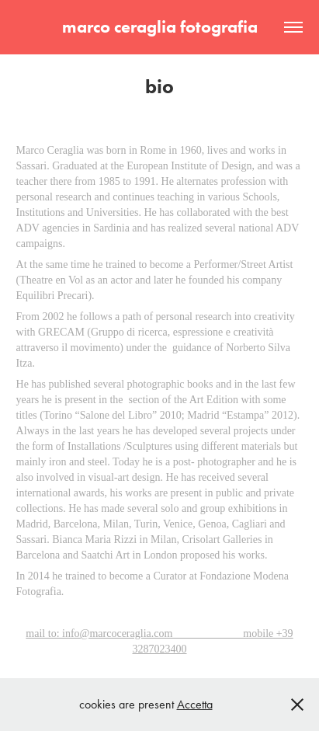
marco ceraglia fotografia (160, 26)
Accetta (195, 704)
